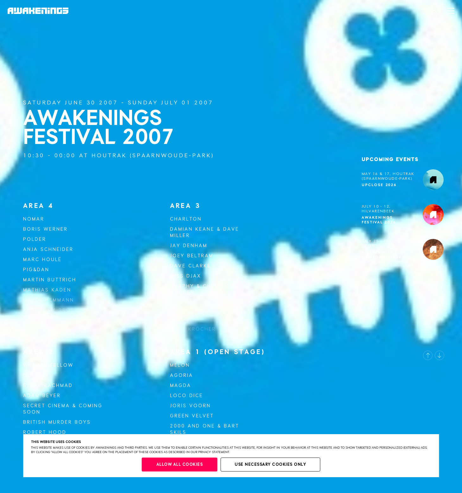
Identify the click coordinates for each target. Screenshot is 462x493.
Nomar (33, 219)
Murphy (182, 286)
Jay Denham (188, 245)
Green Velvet (192, 416)
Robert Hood (44, 432)
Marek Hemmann (48, 300)
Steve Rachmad (48, 385)
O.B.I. (178, 302)
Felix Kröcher (193, 329)
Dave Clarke (190, 266)
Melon (180, 365)
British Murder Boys (57, 422)
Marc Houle (42, 259)
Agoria (181, 375)
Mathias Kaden (47, 290)
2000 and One (192, 426)
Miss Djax (185, 276)
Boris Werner (45, 229)
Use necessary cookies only (270, 465)
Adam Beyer (42, 395)
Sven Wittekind (195, 312)
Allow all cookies (179, 465)
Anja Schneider (48, 249)
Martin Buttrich (49, 280)
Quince (34, 375)
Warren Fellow (48, 365)
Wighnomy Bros (49, 310)
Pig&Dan (36, 269)
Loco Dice (186, 395)
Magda (180, 385)
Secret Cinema (46, 405)
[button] (428, 355)
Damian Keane (192, 229)
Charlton (186, 219)
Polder (34, 239)
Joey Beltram (191, 255)
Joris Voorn (190, 405)
